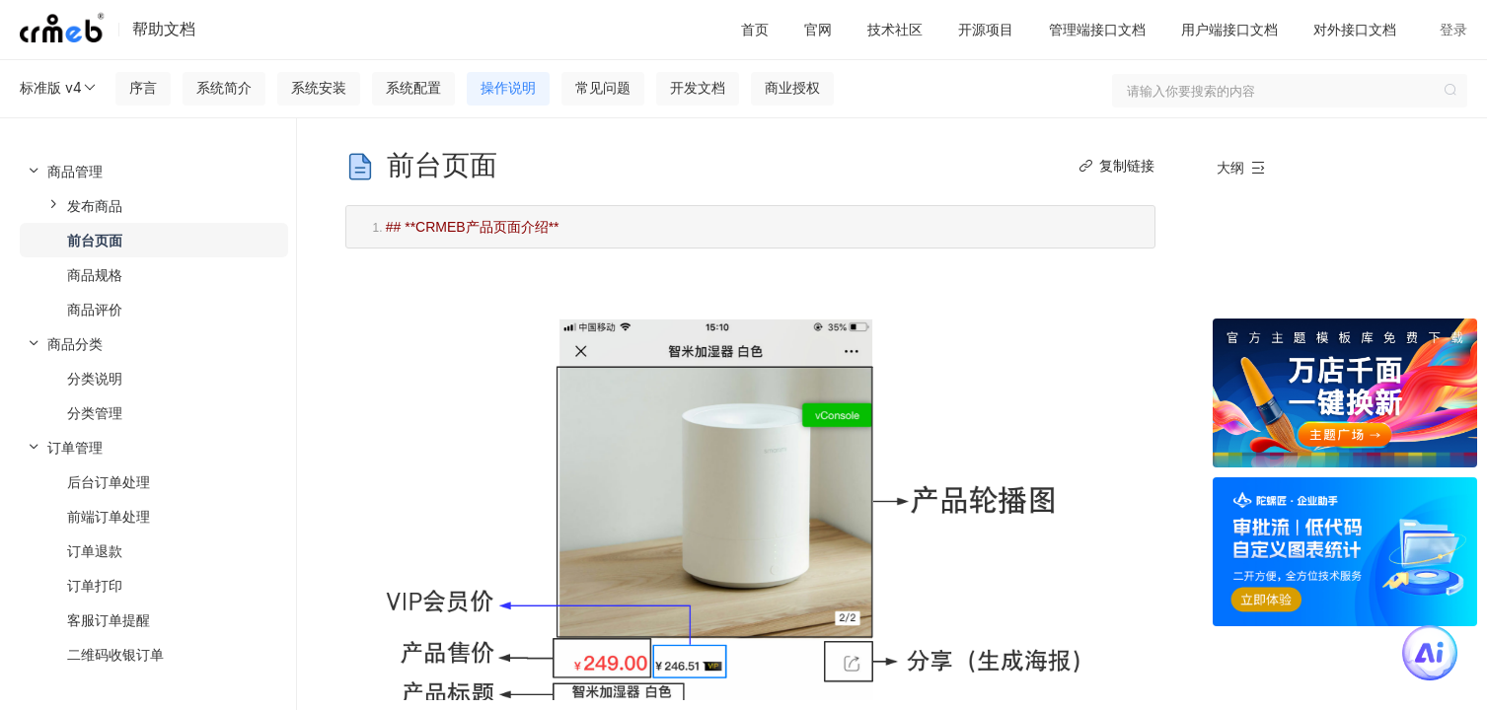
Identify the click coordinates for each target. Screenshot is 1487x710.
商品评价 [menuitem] (94, 309)
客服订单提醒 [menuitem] (108, 619)
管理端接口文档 (1097, 29)
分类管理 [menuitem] (94, 412)
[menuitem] (148, 240)
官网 (818, 29)
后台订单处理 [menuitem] (108, 481)
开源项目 (985, 29)
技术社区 (895, 29)
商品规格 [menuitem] (94, 274)
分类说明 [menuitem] (94, 378)
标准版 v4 (59, 88)
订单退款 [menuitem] (94, 550)
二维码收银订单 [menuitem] (115, 654)
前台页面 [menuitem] (94, 240)
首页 (755, 29)
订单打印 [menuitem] (94, 585)
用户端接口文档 (1229, 29)
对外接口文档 (1354, 29)
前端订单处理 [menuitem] (108, 516)
